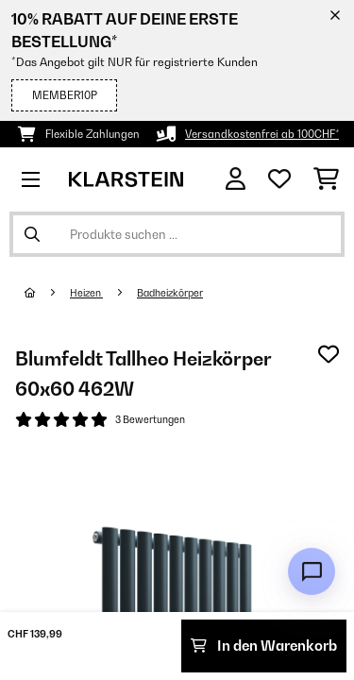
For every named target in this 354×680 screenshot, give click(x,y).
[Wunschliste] (279, 179)
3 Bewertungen (150, 419)
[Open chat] (311, 571)
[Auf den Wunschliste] (328, 354)
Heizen (86, 292)
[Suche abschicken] (32, 234)
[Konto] (235, 179)
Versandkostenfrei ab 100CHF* (262, 134)
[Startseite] (47, 292)
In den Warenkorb (264, 646)
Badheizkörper (170, 292)
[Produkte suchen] (177, 234)
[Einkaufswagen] (326, 179)
